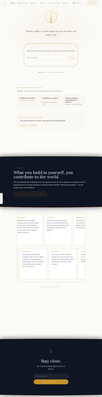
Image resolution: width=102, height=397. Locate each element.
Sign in (92, 3)
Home (13, 3)
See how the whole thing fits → (30, 194)
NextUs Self (23, 3)
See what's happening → (30, 125)
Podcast (65, 3)
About (42, 3)
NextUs (34, 3)
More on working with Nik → (51, 286)
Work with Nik (53, 3)
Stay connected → (51, 382)
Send (72, 57)
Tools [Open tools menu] (77, 3)
